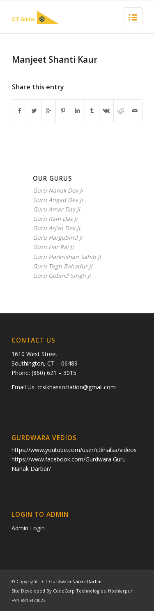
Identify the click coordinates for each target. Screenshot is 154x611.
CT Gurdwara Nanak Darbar (72, 581)
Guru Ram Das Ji (55, 219)
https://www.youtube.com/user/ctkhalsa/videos (74, 450)
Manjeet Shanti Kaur (54, 59)
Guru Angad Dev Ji (58, 200)
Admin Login (28, 528)
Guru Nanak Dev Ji (58, 190)
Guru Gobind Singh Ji (62, 275)
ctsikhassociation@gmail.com (76, 387)
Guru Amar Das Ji (56, 209)
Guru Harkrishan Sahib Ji (67, 257)
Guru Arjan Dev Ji (56, 228)
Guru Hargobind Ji (58, 237)
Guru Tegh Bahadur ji (62, 266)
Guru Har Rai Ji (53, 247)
